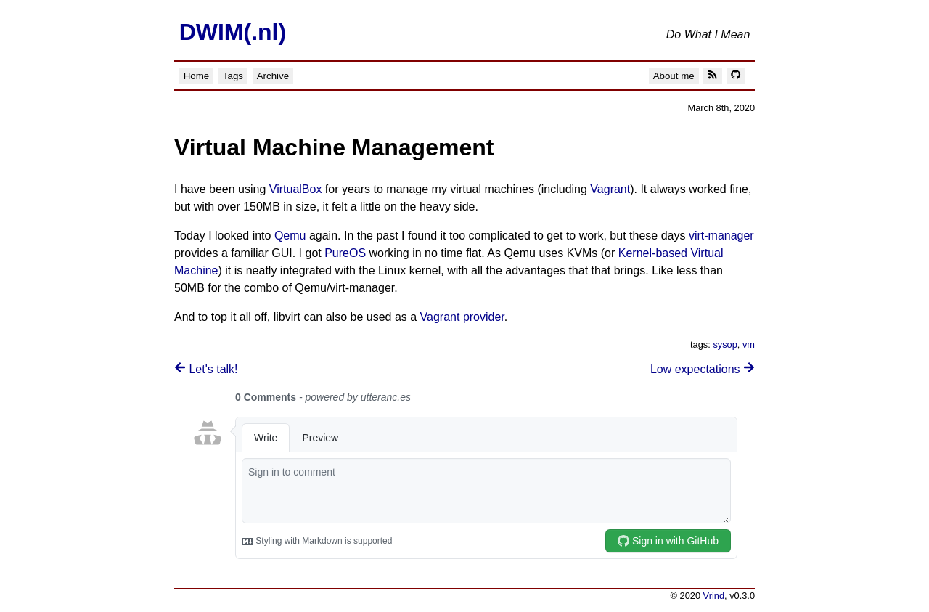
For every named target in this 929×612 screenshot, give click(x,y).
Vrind (713, 595)
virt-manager (721, 235)
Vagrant (610, 189)
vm (748, 344)
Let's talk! (207, 369)
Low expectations (701, 369)
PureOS (345, 253)
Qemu (290, 235)
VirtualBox (295, 189)
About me (674, 75)
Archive (273, 75)
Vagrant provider (462, 317)
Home (197, 75)
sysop (725, 344)
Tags (233, 75)
